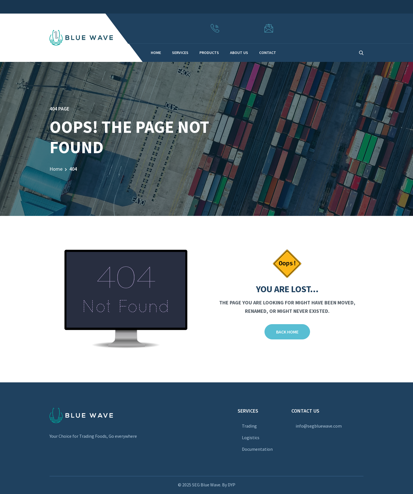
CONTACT (267, 52)
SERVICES (180, 52)
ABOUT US (239, 52)
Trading (249, 426)
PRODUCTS (209, 52)
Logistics (250, 437)
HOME (156, 52)
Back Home (287, 332)
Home (56, 169)
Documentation (257, 449)
